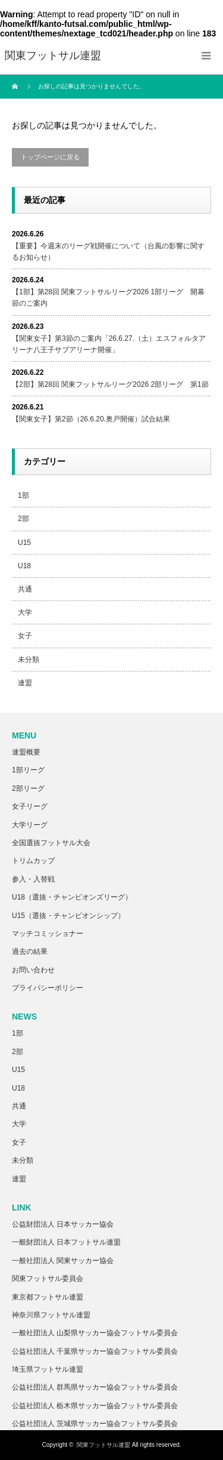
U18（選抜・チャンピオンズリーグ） (72, 897)
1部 (23, 495)
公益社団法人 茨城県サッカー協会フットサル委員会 (95, 1423)
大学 (25, 612)
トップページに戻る (50, 157)
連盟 (25, 683)
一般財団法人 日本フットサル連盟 (66, 1242)
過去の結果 (30, 951)
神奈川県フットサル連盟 (51, 1315)
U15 (24, 542)
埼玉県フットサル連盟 (47, 1369)
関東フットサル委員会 (47, 1278)
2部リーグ (28, 788)
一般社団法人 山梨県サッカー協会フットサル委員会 (95, 1333)
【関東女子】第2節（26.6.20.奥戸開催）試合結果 (91, 419)
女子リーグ (30, 806)
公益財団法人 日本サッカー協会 (63, 1224)
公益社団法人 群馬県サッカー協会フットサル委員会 (95, 1387)
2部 (23, 519)
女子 (25, 636)
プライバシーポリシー (47, 988)
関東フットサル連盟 (103, 1444)
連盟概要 (26, 752)
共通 (25, 589)
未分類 (28, 659)
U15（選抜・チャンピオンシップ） (68, 915)
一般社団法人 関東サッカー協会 (63, 1260)
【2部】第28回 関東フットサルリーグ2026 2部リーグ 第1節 (110, 384)
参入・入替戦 (33, 879)
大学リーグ (30, 825)
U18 (24, 566)
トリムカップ (33, 861)
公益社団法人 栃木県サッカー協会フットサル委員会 (95, 1406)
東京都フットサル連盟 (47, 1297)
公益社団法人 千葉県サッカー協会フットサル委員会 (95, 1351)
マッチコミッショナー (47, 933)
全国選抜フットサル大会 (51, 843)
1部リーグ (28, 770)
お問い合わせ (33, 970)
